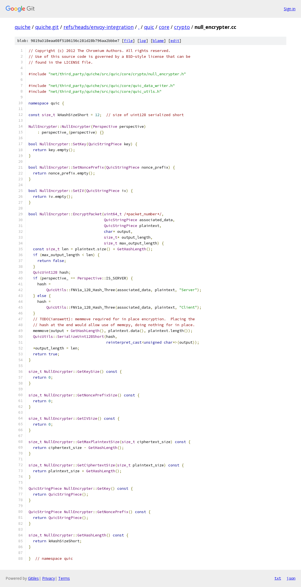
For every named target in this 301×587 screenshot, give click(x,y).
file (128, 40)
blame (158, 40)
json (291, 578)
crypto (182, 27)
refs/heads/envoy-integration (98, 27)
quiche (22, 27)
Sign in (289, 8)
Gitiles (33, 578)
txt (277, 578)
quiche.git (47, 27)
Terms (64, 578)
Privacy (48, 578)
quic (149, 27)
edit (174, 40)
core (164, 27)
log (142, 40)
